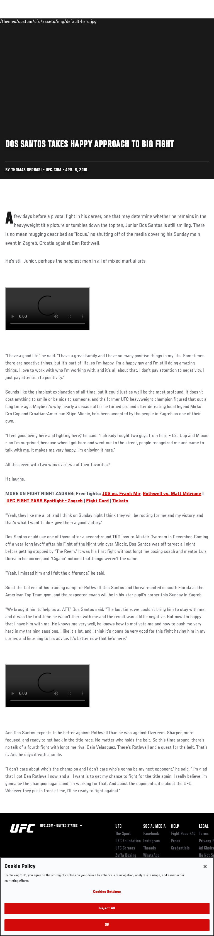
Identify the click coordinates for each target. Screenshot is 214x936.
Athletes (63, 21)
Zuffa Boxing (154, 23)
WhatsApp (151, 855)
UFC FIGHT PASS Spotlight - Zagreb (44, 501)
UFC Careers (125, 848)
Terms (204, 833)
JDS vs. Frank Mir (121, 493)
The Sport (123, 833)
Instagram (151, 841)
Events (15, 21)
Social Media (154, 826)
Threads (149, 848)
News (85, 21)
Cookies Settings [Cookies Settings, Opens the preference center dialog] (107, 892)
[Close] (205, 866)
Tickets (120, 501)
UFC (118, 826)
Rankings (39, 21)
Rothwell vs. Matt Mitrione (172, 493)
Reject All (107, 908)
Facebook (151, 833)
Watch (132, 21)
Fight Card (97, 501)
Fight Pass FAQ (183, 833)
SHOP (180, 21)
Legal (203, 826)
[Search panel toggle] (196, 21)
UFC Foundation (128, 841)
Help (175, 826)
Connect (109, 21)
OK (107, 925)
